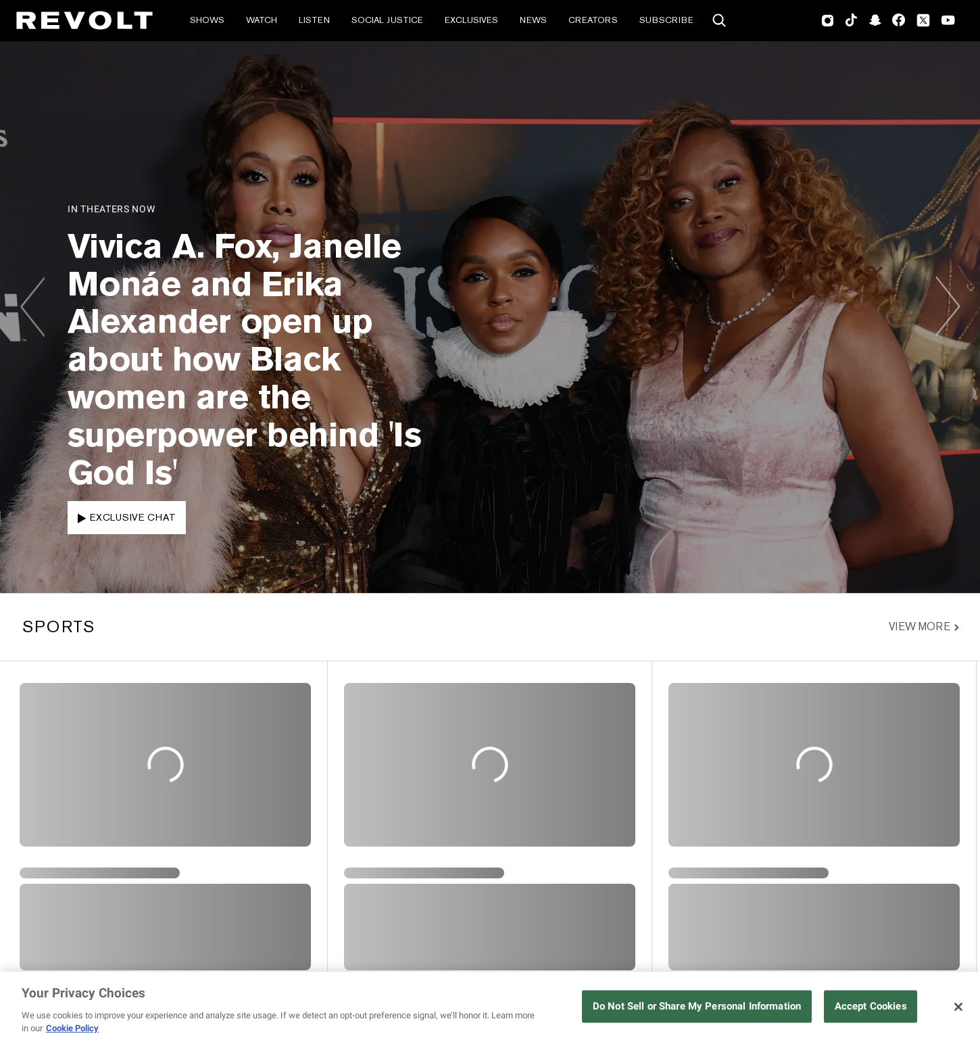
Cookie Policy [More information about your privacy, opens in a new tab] (72, 1028)
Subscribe (666, 20)
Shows (207, 20)
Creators (593, 20)
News (533, 20)
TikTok (851, 20)
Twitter (923, 20)
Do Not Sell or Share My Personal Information (697, 1006)
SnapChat (874, 20)
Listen (314, 20)
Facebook (898, 20)
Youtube (948, 21)
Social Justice (387, 20)
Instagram (828, 20)
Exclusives (471, 20)
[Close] (958, 1007)
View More (919, 627)
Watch (261, 20)
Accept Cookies (871, 1006)
